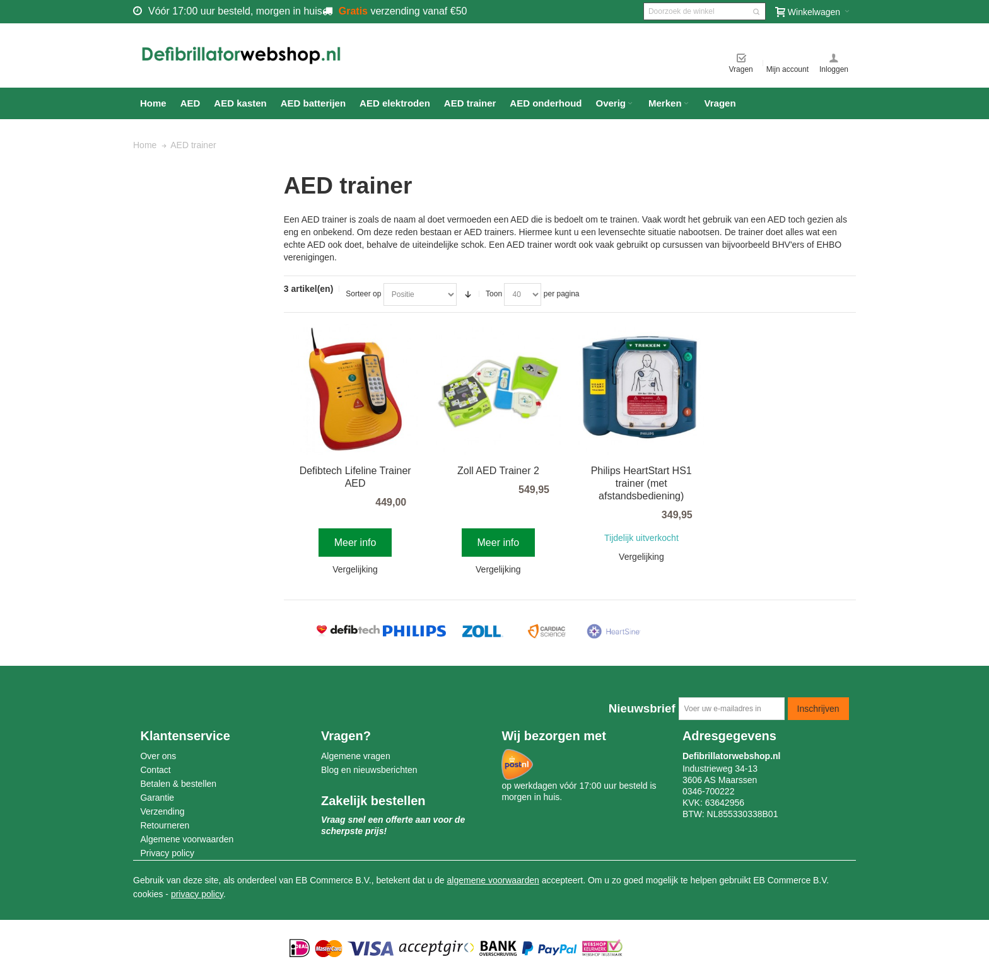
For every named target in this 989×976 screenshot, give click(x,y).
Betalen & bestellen (178, 784)
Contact (155, 770)
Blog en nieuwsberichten (369, 770)
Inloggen (833, 69)
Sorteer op (363, 293)
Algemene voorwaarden (186, 839)
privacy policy (197, 894)
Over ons (158, 756)
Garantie (157, 798)
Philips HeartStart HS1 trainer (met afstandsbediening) (641, 483)
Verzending (162, 811)
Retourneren (164, 825)
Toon (494, 293)
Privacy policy (167, 853)
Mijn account (787, 69)
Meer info (355, 542)
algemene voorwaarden (493, 880)
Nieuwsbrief (642, 708)
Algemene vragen (355, 756)
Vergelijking (355, 569)
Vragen (741, 69)
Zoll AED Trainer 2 (498, 470)
